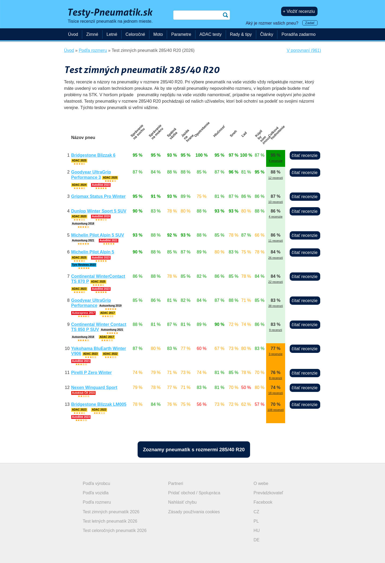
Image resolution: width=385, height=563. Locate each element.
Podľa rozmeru (97, 502)
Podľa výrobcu (96, 483)
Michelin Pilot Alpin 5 (92, 252)
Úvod (73, 34)
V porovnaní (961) (304, 50)
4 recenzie (275, 160)
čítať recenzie (305, 155)
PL (256, 521)
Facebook (263, 502)
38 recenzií (275, 305)
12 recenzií (275, 177)
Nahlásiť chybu (182, 502)
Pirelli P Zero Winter (91, 372)
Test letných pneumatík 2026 (110, 521)
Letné (112, 34)
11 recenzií (275, 240)
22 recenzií (275, 281)
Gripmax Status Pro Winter (98, 196)
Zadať (310, 23)
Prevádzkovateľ (268, 493)
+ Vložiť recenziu (299, 11)
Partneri (175, 483)
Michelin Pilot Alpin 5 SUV (97, 235)
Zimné (92, 34)
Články (266, 34)
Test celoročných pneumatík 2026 (114, 530)
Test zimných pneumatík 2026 (111, 512)
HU (257, 530)
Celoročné (135, 34)
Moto (158, 34)
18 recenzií (275, 393)
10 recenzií (275, 201)
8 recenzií (275, 378)
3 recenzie (275, 354)
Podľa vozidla (95, 493)
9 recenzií (275, 329)
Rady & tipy (241, 34)
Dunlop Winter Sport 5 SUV (98, 211)
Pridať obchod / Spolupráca (194, 493)
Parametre (181, 34)
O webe (261, 483)
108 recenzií (275, 409)
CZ (256, 512)
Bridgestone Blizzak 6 (93, 155)
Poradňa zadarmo (298, 34)
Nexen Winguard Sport (94, 387)
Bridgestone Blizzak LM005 (98, 404)
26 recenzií (275, 257)
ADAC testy (210, 34)
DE (256, 540)
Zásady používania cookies (194, 512)
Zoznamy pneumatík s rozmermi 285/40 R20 (194, 449)
